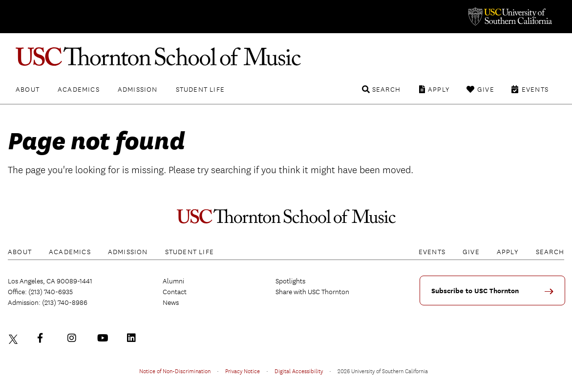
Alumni (173, 281)
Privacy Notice (242, 371)
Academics (79, 89)
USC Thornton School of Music (286, 56)
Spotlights (290, 281)
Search (386, 89)
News (171, 302)
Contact (175, 291)
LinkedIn (134, 338)
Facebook (44, 338)
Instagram (74, 338)
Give (485, 89)
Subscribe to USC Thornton (475, 291)
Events (535, 89)
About (28, 89)
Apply (439, 89)
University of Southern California (509, 16)
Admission (138, 89)
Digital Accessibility (299, 371)
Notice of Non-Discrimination (175, 371)
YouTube (104, 338)
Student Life (200, 89)
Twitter (14, 338)
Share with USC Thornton (312, 291)
